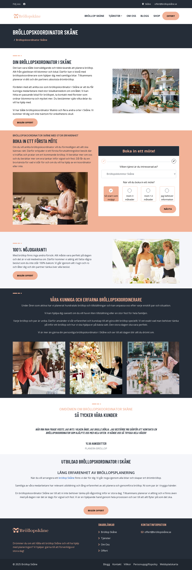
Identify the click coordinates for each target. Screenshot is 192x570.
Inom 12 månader (148, 197)
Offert (171, 15)
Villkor (127, 564)
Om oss (131, 16)
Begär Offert (25, 122)
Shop (156, 16)
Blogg (145, 16)
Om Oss (105, 544)
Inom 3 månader (129, 197)
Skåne (148, 4)
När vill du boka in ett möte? (139, 182)
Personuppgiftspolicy (145, 564)
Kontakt (116, 564)
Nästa (168, 208)
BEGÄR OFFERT (96, 510)
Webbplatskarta (169, 564)
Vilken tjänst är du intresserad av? (139, 166)
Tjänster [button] (114, 16)
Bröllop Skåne (94, 16)
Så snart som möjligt (111, 197)
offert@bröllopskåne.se (165, 4)
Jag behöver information (167, 197)
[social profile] (24, 4)
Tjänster (106, 538)
